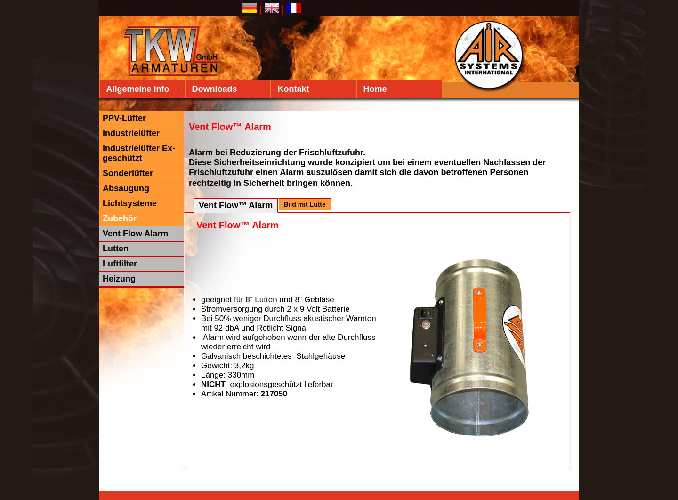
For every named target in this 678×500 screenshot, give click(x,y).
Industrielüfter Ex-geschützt (139, 153)
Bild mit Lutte (304, 204)
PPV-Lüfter (124, 118)
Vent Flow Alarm (135, 233)
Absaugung (126, 188)
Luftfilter (120, 263)
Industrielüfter (131, 133)
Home (375, 89)
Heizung (119, 278)
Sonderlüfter (128, 173)
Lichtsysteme (130, 203)
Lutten (116, 248)
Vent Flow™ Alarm (236, 205)
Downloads (214, 89)
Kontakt (293, 89)
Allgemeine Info (138, 89)
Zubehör (120, 218)
